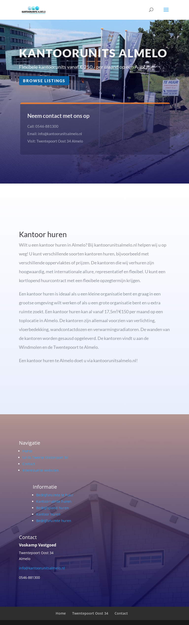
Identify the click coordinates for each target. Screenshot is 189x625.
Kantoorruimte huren (53, 501)
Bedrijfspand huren (52, 507)
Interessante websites (40, 470)
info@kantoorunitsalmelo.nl (42, 568)
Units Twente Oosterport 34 (45, 457)
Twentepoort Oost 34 (90, 613)
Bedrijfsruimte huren (53, 520)
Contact (28, 463)
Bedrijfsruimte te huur (54, 495)
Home (27, 451)
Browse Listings (44, 80)
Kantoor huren (48, 514)
